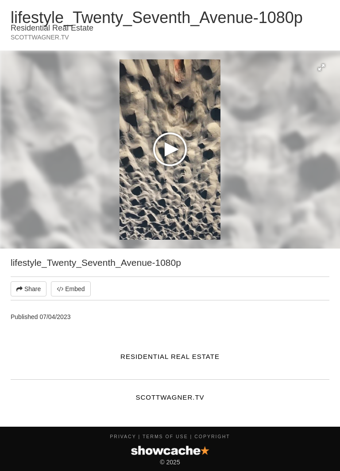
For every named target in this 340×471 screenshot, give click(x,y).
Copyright (212, 436)
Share (28, 288)
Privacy (123, 436)
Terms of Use (165, 436)
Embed (71, 288)
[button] (321, 67)
